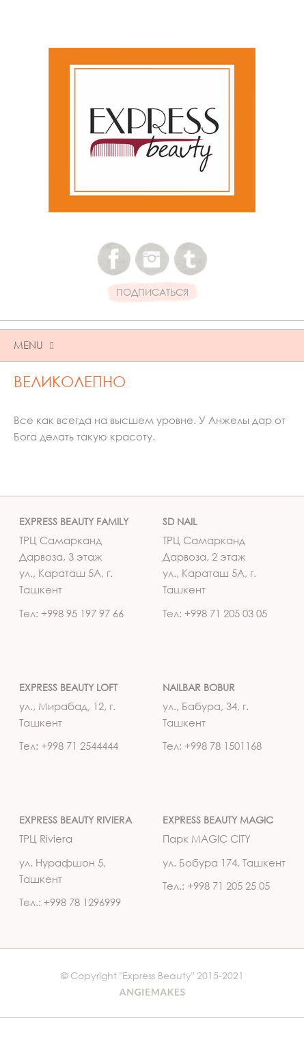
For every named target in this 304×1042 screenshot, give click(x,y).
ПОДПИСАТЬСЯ (152, 292)
